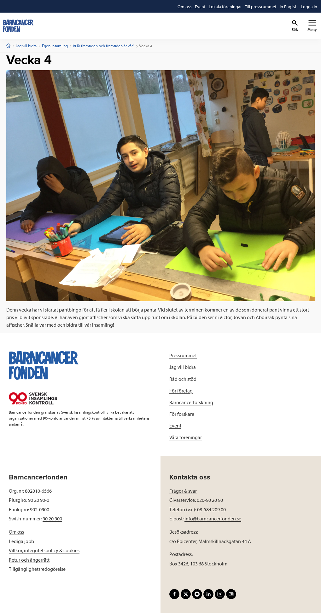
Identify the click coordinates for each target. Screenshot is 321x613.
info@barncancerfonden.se (212, 518)
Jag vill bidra (26, 45)
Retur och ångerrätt (29, 560)
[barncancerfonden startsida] (18, 26)
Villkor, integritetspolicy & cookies (44, 550)
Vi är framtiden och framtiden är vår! (103, 45)
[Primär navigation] (312, 26)
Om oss (16, 532)
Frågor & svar (183, 491)
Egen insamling (55, 45)
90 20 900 (52, 518)
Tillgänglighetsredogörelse (37, 569)
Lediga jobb (21, 541)
